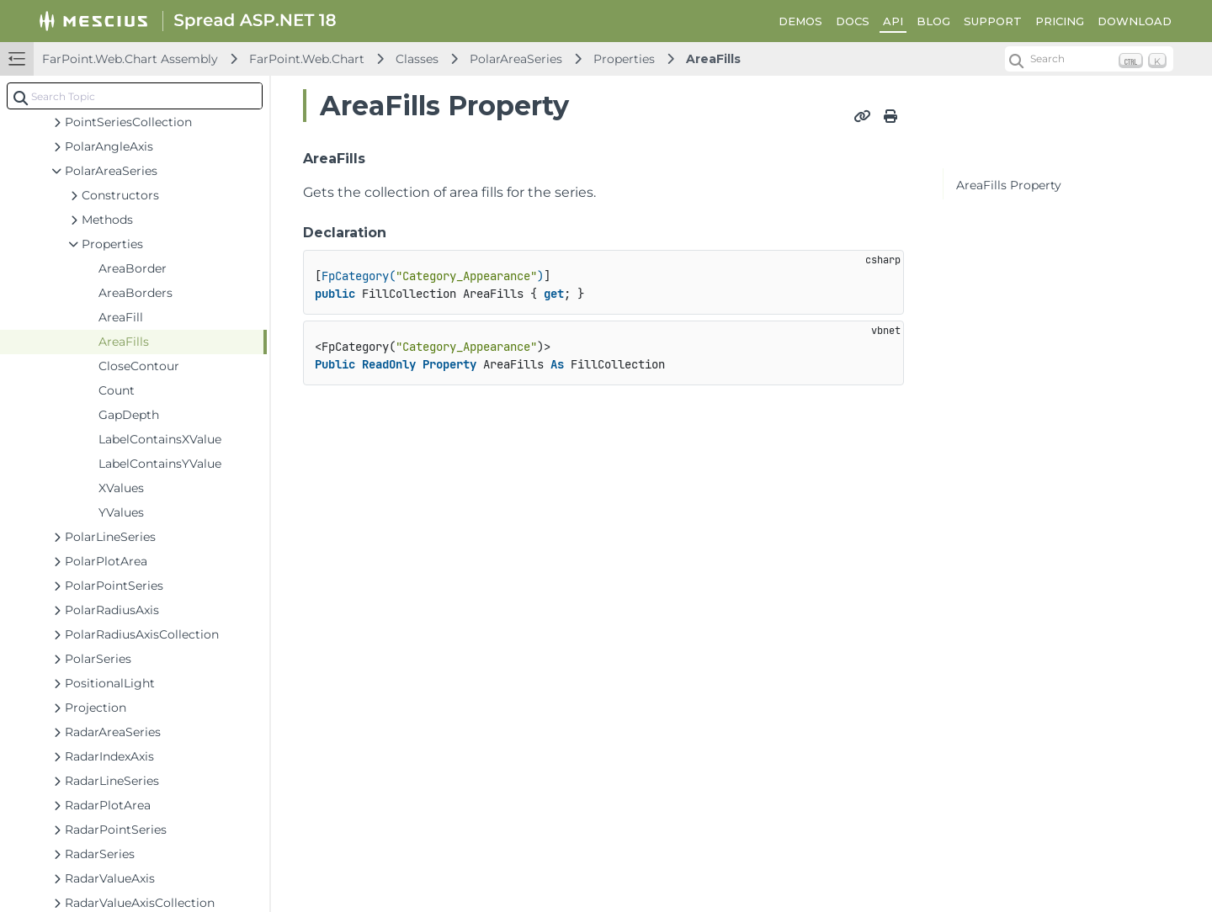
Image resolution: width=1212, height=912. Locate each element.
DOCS (852, 21)
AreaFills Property (1008, 185)
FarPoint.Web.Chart (306, 58)
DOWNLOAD (1135, 21)
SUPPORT (993, 21)
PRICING (1059, 21)
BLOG (933, 21)
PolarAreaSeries (516, 58)
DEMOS (800, 21)
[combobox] (135, 95)
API (893, 21)
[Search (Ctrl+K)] (1089, 59)
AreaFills (713, 58)
